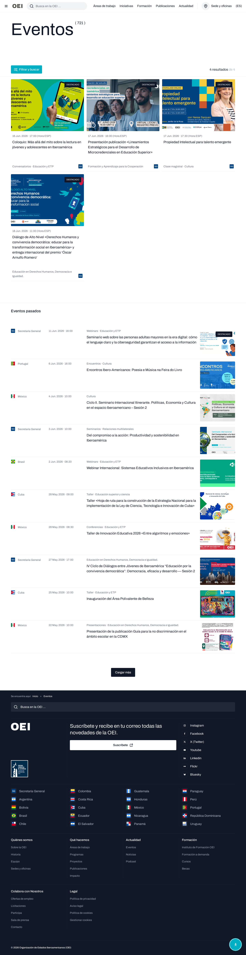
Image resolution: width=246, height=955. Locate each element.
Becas (186, 868)
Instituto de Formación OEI (198, 847)
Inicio (35, 696)
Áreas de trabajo (104, 6)
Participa (16, 912)
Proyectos (76, 861)
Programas (76, 854)
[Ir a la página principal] (17, 6)
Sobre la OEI (18, 847)
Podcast (131, 861)
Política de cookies (81, 912)
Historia (15, 854)
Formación (144, 6)
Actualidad (186, 6)
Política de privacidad (83, 898)
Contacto (16, 927)
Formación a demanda (195, 854)
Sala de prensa (20, 920)
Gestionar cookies (81, 920)
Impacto (75, 875)
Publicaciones (165, 6)
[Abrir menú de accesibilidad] (235, 944)
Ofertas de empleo (22, 898)
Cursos (186, 861)
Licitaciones (18, 905)
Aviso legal (76, 905)
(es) (239, 6)
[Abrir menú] (6, 6)
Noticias (131, 854)
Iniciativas (126, 6)
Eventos (131, 847)
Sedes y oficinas (21, 868)
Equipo (15, 861)
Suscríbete (123, 745)
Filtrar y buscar (26, 69)
